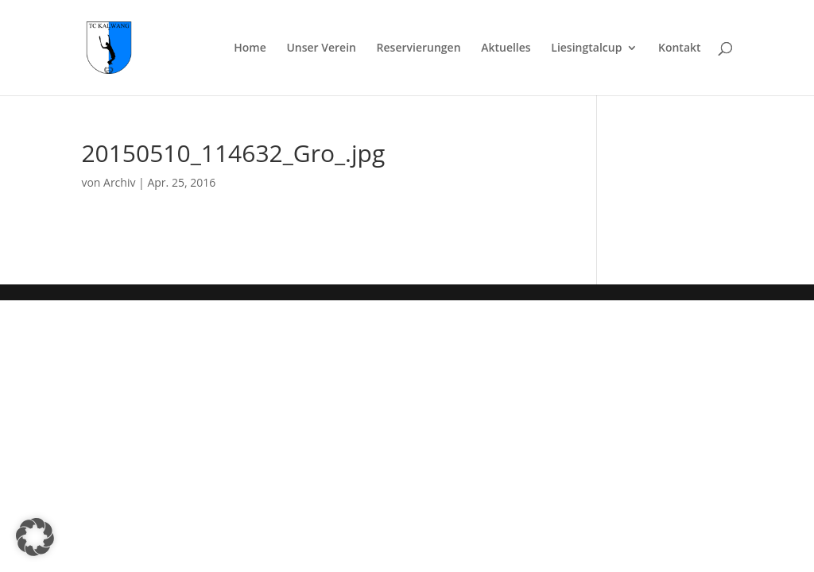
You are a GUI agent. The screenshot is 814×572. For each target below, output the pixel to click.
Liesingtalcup (586, 48)
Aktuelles (505, 48)
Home (250, 48)
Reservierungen (419, 48)
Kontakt (679, 48)
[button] (35, 537)
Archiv (119, 182)
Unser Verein (321, 48)
